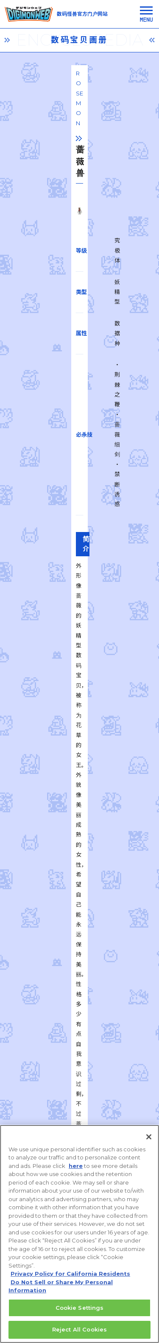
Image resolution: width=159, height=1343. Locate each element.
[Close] (148, 1141)
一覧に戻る (80, 988)
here (76, 1170)
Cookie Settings (80, 1312)
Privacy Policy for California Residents (70, 1278)
